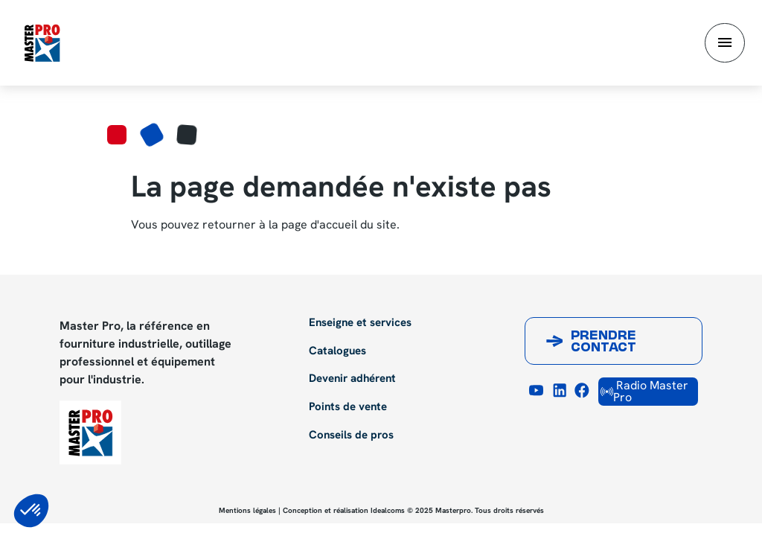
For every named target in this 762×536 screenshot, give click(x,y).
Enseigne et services (360, 323)
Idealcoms (388, 510)
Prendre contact (603, 342)
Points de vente (348, 407)
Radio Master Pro (644, 391)
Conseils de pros (351, 435)
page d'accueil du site (339, 224)
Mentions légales (247, 510)
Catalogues (337, 351)
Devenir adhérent (352, 379)
